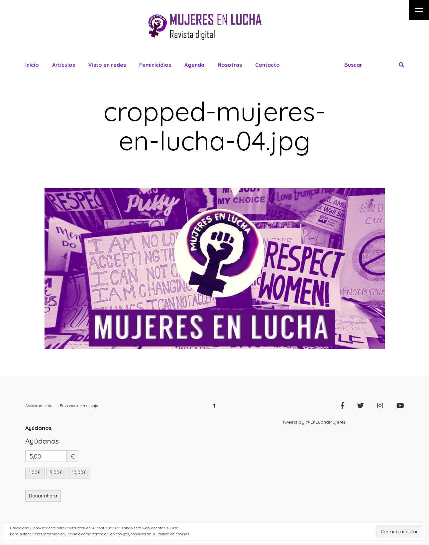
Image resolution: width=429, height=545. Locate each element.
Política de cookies (173, 533)
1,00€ (35, 473)
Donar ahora (43, 496)
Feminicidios (155, 65)
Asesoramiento (38, 405)
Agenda (194, 65)
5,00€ (56, 473)
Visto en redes (107, 65)
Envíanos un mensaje (79, 405)
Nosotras (230, 65)
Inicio (32, 65)
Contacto (267, 65)
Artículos (63, 65)
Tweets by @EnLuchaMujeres (314, 422)
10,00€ (79, 473)
